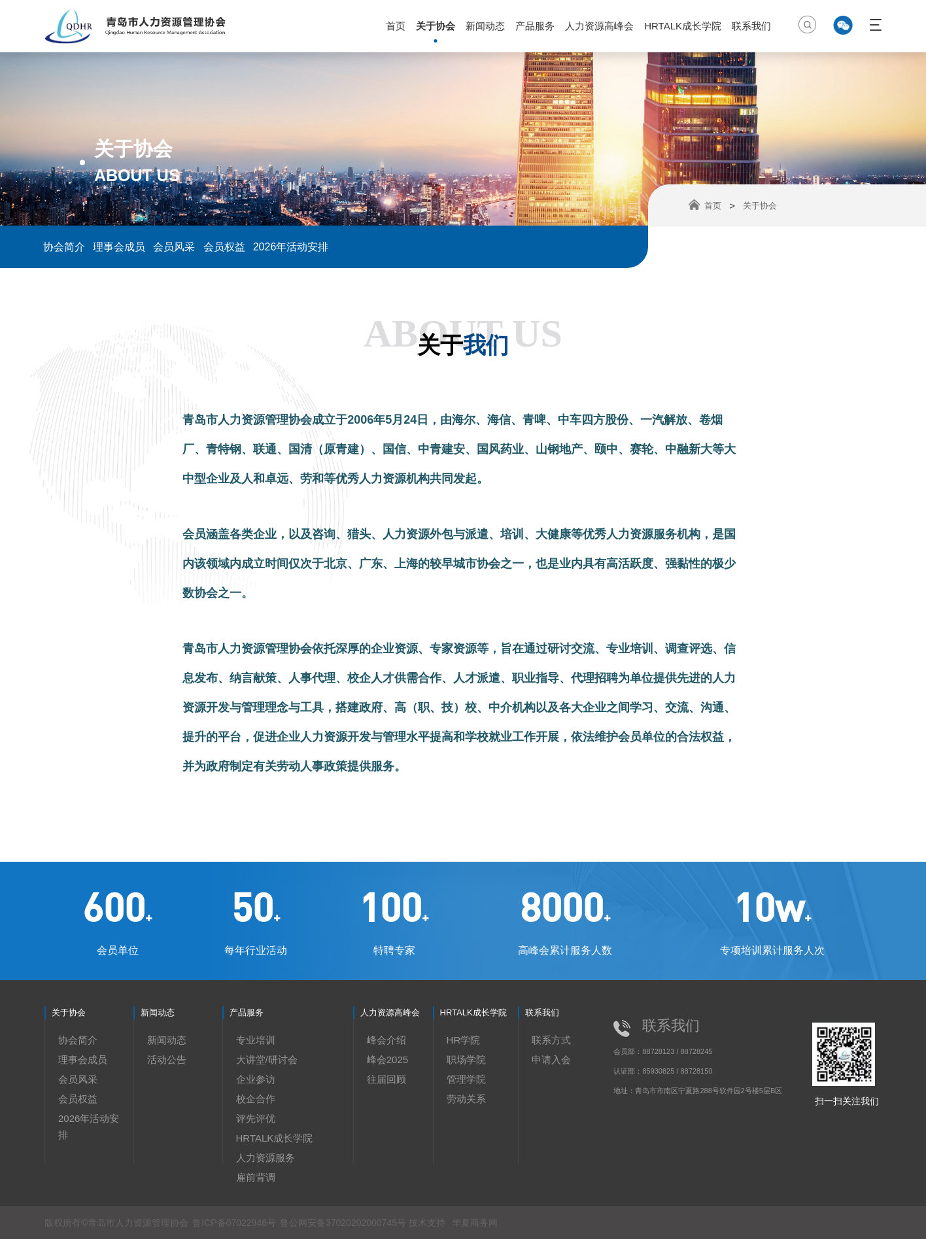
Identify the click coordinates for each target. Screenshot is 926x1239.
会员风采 (174, 246)
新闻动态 (485, 25)
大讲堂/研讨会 (267, 1059)
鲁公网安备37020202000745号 (344, 1222)
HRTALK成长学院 (682, 25)
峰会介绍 (386, 1039)
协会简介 (64, 246)
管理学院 (466, 1079)
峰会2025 (387, 1059)
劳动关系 (466, 1098)
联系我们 (751, 25)
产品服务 (535, 25)
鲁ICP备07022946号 (234, 1222)
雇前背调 (255, 1177)
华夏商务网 (475, 1222)
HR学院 (464, 1039)
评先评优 (255, 1118)
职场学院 (466, 1059)
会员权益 (224, 246)
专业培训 (255, 1039)
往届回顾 (386, 1079)
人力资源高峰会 (599, 25)
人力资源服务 (265, 1157)
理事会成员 (119, 246)
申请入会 (551, 1059)
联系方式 (551, 1039)
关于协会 (435, 25)
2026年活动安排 (291, 246)
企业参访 (255, 1079)
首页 (395, 25)
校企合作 (255, 1098)
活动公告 (166, 1059)
